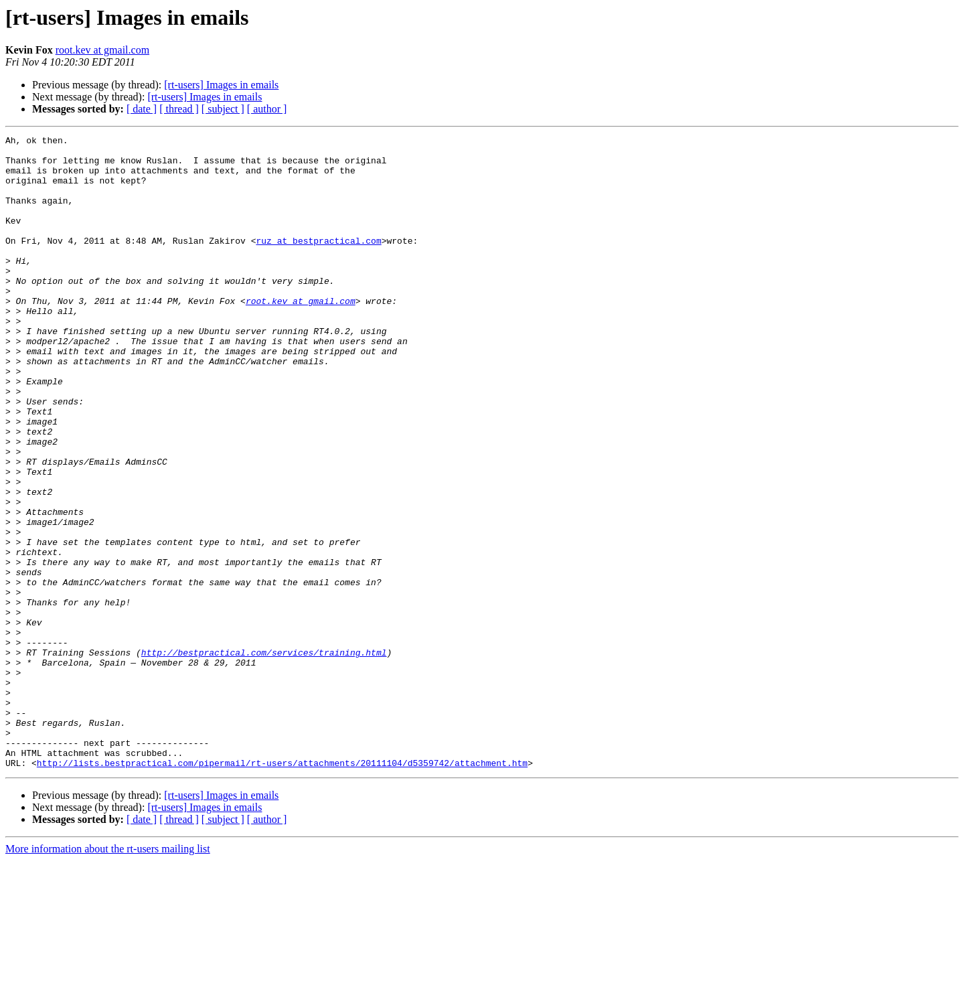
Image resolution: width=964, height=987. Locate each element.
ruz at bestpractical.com (318, 262)
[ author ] (267, 109)
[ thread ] (179, 109)
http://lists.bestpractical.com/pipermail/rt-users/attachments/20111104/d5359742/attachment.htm (282, 889)
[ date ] (142, 109)
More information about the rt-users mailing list (107, 975)
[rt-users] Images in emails (221, 84)
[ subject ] (223, 109)
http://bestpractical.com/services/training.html (264, 757)
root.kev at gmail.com (102, 50)
